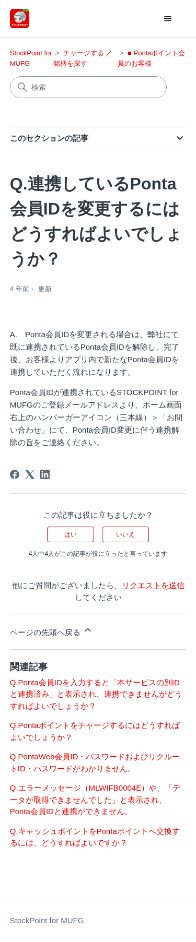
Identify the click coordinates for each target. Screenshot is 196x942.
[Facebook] (14, 474)
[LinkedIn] (45, 474)
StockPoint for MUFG (47, 920)
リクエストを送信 (153, 585)
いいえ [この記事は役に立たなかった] (125, 534)
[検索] (88, 87)
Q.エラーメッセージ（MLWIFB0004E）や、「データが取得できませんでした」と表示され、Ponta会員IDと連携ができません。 (95, 799)
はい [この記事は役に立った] (70, 534)
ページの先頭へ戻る (51, 631)
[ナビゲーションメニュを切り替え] (167, 18)
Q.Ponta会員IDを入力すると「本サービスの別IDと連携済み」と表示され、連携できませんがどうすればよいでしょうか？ (96, 694)
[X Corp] (29, 474)
